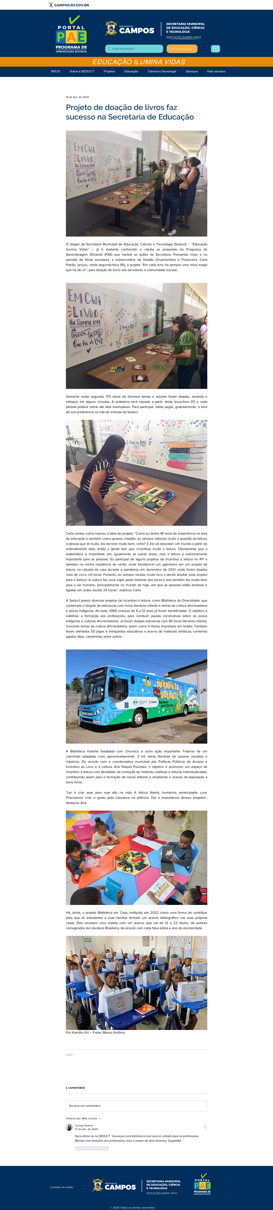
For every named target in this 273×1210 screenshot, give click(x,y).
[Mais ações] (205, 1127)
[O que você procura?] (134, 49)
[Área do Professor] (215, 49)
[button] (192, 71)
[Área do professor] (182, 48)
